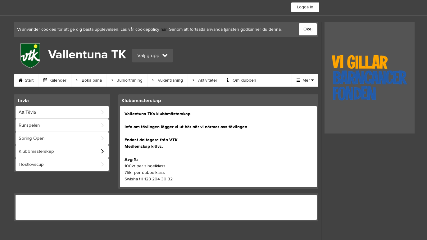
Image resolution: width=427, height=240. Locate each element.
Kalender (54, 80)
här (163, 29)
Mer (305, 80)
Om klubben (241, 80)
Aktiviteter (205, 80)
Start (26, 80)
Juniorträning (127, 80)
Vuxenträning (167, 80)
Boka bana (89, 80)
